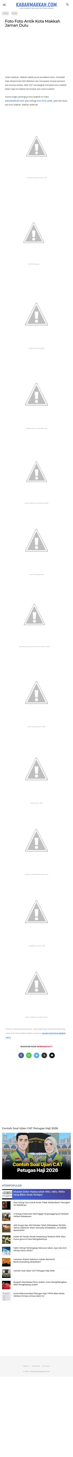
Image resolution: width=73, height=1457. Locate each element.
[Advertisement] (36, 52)
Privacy (46, 1366)
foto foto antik (44, 100)
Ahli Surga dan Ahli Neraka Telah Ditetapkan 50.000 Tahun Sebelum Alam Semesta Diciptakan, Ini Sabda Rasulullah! (39, 1228)
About (26, 1366)
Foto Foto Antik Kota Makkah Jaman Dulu (32, 23)
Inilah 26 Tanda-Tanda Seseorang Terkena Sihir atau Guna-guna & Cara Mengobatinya (39, 1237)
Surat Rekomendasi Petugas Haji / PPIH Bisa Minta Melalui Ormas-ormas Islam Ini (38, 1294)
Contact (36, 1366)
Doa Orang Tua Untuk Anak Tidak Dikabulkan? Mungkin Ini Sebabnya (41, 1203)
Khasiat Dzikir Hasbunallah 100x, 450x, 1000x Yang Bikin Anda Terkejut (39, 1193)
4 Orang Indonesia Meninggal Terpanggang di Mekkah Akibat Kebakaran (41, 1215)
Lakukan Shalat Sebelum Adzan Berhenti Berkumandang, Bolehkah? (34, 1260)
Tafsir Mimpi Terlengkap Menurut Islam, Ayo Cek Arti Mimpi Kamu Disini (40, 1249)
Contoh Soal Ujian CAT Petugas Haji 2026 (30, 1128)
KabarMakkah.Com (42, 1371)
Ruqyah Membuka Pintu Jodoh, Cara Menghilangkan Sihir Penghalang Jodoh (40, 1283)
